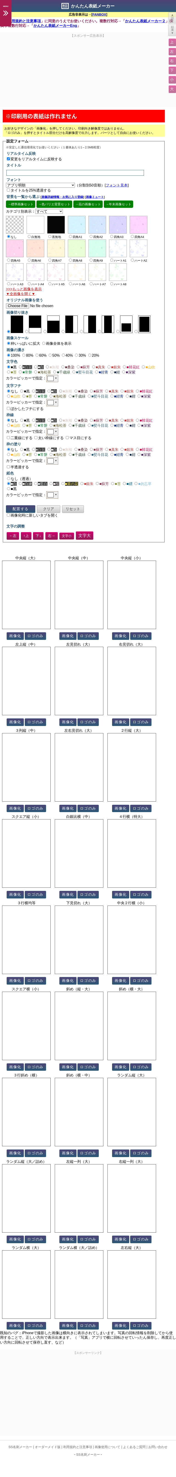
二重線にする (20, 438)
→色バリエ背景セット (54, 204)
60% (41, 355)
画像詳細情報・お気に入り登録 (62, 197)
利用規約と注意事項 (24, 21)
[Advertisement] (88, 70)
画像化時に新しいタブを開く (32, 515)
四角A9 (96, 260)
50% (54, 355)
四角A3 (117, 237)
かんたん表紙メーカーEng (55, 26)
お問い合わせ (158, 1447)
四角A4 (137, 237)
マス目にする (78, 438)
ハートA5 (56, 284)
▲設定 (172, 18)
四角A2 (96, 237)
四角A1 (75, 237)
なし (12, 391)
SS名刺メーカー (20, 1447)
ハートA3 (15, 284)
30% (80, 355)
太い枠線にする (49, 438)
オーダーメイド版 (47, 1447)
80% (27, 355)
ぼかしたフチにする (25, 409)
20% (93, 355)
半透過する (18, 467)
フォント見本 (117, 185)
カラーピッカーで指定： (32, 378)
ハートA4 (36, 284)
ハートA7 (98, 284)
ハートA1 (118, 260)
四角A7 (55, 260)
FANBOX (99, 14)
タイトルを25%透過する (29, 190)
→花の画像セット (88, 204)
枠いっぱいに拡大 (23, 343)
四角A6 (34, 260)
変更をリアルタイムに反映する (34, 159)
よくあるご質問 (134, 1447)
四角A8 (75, 260)
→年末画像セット (118, 204)
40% (67, 355)
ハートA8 (118, 284)
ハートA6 (77, 284)
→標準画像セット (20, 204)
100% (13, 355)
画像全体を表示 (57, 343)
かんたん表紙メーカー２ (145, 21)
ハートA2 (139, 260)
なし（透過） (20, 479)
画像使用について (107, 1447)
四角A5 (13, 260)
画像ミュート (95, 197)
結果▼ (172, 30)
